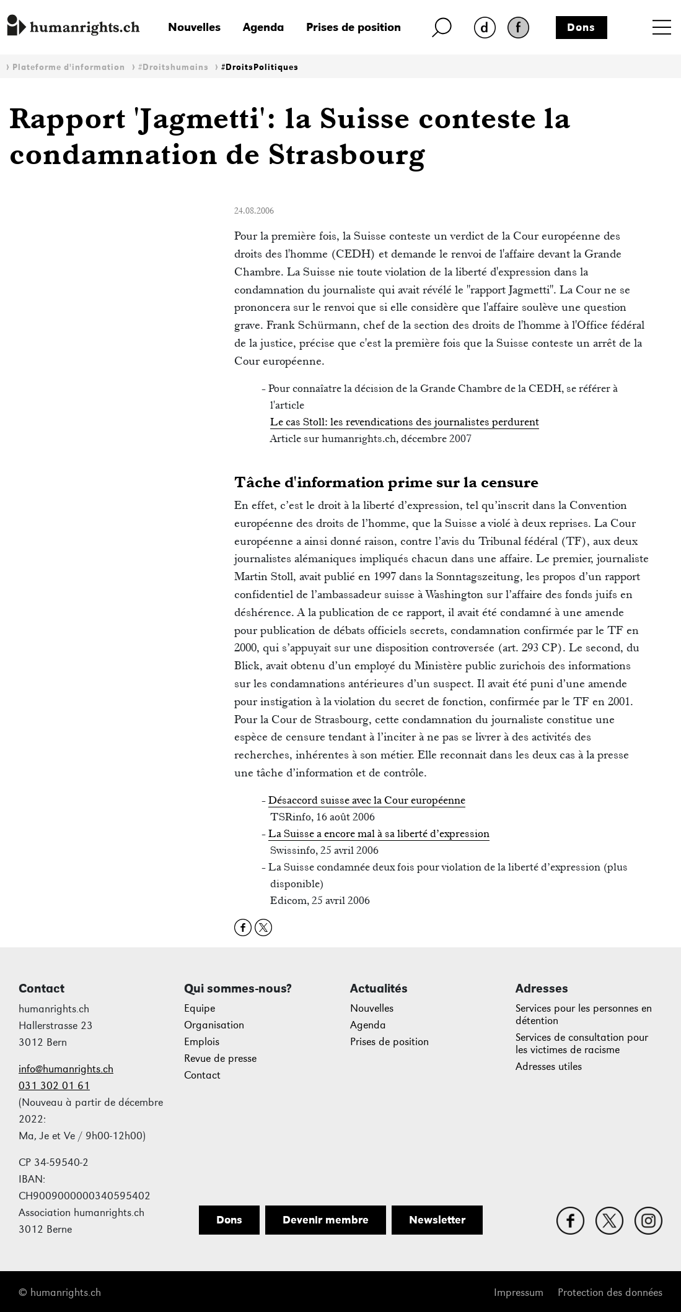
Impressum (518, 1292)
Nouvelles (194, 27)
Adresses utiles (549, 1066)
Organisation (214, 1025)
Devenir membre (326, 1220)
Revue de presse (220, 1058)
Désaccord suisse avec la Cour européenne (366, 800)
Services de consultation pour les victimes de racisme (582, 1043)
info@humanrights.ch (66, 1068)
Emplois (201, 1041)
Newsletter (437, 1220)
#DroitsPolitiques (260, 67)
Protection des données (610, 1292)
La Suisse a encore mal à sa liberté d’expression (379, 833)
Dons (581, 27)
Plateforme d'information (68, 67)
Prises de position (353, 27)
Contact (202, 1075)
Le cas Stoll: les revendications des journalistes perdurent (404, 421)
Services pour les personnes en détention (584, 1014)
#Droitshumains (173, 67)
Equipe (199, 1008)
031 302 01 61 (54, 1085)
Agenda (263, 27)
